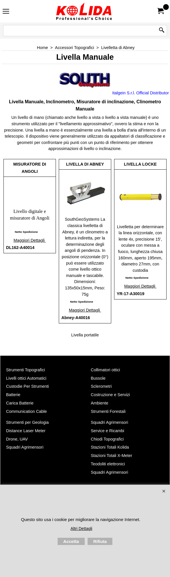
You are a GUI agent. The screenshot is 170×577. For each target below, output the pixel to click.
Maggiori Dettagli (30, 240)
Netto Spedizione (26, 231)
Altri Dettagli (81, 528)
